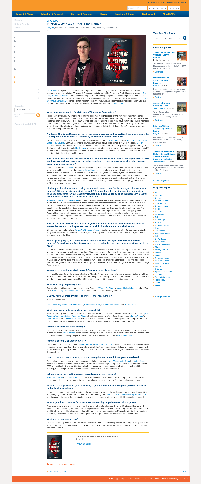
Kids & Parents (21, 24)
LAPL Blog (52, 21)
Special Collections (163, 272)
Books (158, 198)
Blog (122, 479)
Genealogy (160, 220)
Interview (52, 464)
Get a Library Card (156, 3)
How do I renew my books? (28, 57)
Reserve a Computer (24, 88)
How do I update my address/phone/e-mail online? (25, 63)
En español (160, 214)
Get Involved (148, 14)
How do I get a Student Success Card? (26, 41)
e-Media (158, 211)
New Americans (162, 258)
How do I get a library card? (28, 37)
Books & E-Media (24, 14)
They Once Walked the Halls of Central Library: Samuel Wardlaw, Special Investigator (164, 155)
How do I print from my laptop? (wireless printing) (27, 47)
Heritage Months (162, 225)
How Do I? (19, 34)
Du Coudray (80, 148)
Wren (71, 167)
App (116, 479)
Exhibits (158, 217)
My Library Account (176, 3)
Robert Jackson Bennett (72, 304)
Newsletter (32, 130)
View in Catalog (84, 444)
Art (156, 192)
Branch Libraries (162, 201)
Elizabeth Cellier (114, 140)
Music (157, 255)
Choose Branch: (20, 106)
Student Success (162, 277)
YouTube (27, 130)
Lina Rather (52, 90)
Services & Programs (82, 14)
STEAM (158, 274)
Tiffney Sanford (159, 108)
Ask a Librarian (21, 93)
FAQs (156, 479)
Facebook (16, 130)
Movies (158, 252)
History (158, 228)
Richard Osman (113, 394)
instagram (21, 130)
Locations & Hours (124, 14)
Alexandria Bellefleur (126, 288)
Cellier (140, 143)
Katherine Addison (92, 304)
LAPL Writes (160, 241)
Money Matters (161, 250)
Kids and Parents (162, 233)
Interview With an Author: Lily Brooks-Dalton (162, 128)
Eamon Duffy (57, 290)
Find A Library (21, 103)
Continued (159, 72)
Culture (158, 209)
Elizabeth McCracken (110, 304)
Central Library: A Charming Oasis (161, 104)
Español (18, 20)
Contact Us (147, 479)
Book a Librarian (22, 98)
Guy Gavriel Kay (54, 304)
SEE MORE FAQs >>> (26, 69)
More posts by (59, 471)
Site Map (184, 479)
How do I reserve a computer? (24, 53)
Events (103, 14)
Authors (72, 464)
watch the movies (124, 335)
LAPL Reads (62, 464)
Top (184, 472)
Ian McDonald (137, 316)
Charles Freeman (84, 344)
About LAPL (169, 14)
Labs (157, 236)
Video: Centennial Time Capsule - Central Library (164, 55)
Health (158, 222)
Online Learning (162, 261)
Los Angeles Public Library (49, 5)
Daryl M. (50, 28)
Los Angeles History (164, 244)
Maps (157, 247)
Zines (157, 285)
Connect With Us (133, 479)
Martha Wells (130, 304)
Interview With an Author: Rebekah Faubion (161, 80)
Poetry (158, 266)
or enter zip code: (18, 115)
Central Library (161, 206)
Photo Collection (162, 263)
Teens (157, 282)
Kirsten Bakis (138, 361)
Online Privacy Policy (169, 479)
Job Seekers (160, 231)
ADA (111, 479)
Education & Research (52, 14)
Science (158, 269)
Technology (160, 280)
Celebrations (160, 203)
